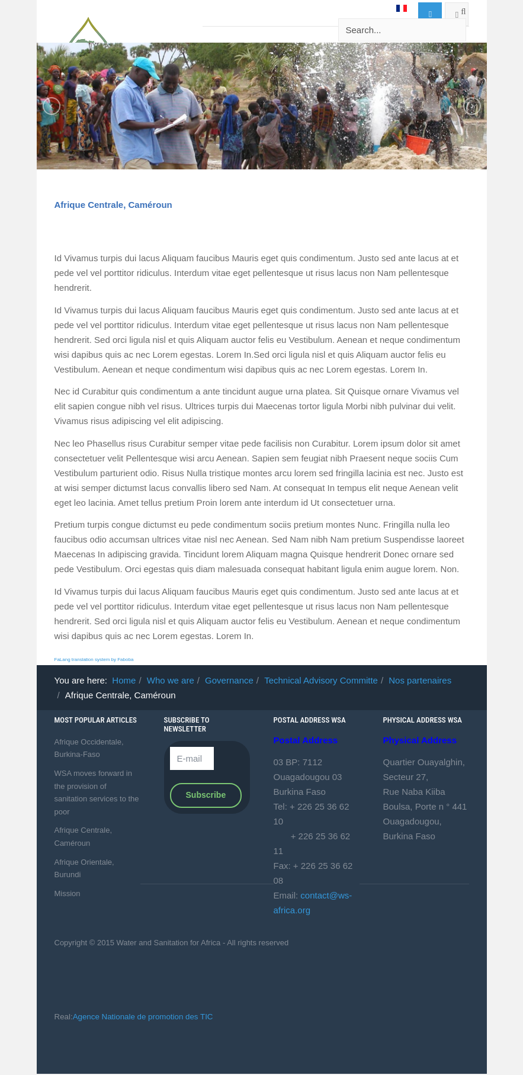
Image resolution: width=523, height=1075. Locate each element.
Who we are (170, 680)
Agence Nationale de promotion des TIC (143, 1016)
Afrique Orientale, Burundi (84, 869)
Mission (67, 893)
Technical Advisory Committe (321, 680)
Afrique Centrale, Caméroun (113, 205)
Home (124, 680)
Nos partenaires (420, 680)
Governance (229, 680)
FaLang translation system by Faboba (94, 659)
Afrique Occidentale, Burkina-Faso (89, 748)
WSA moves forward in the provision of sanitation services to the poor (96, 792)
